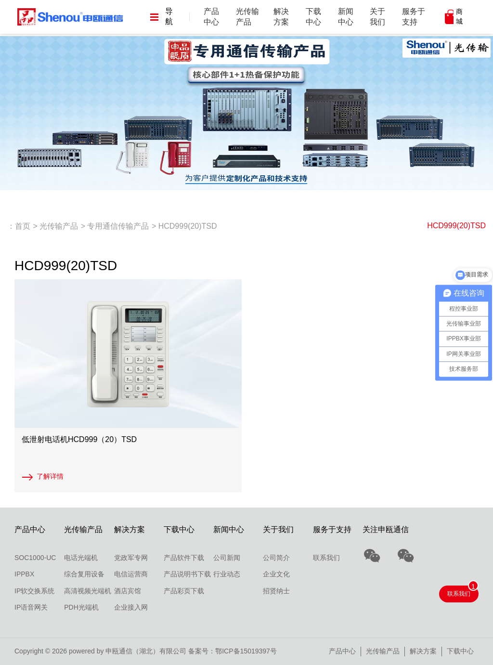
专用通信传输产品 (118, 226)
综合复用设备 (84, 574)
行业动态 (226, 574)
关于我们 (377, 16)
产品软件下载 (184, 557)
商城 (459, 16)
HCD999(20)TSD (456, 226)
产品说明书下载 (187, 574)
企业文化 (276, 574)
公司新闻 (226, 557)
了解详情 (50, 476)
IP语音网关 (31, 607)
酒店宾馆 (127, 591)
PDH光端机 (81, 607)
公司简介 (276, 557)
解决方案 (281, 16)
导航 (161, 16)
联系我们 (326, 557)
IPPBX (24, 574)
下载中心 (313, 16)
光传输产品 (247, 16)
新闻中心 (345, 16)
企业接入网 (131, 607)
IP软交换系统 (34, 591)
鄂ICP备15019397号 (246, 651)
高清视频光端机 (87, 591)
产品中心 (211, 16)
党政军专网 (131, 557)
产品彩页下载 (184, 591)
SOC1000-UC (35, 557)
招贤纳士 (276, 591)
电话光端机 (81, 557)
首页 (22, 226)
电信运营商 (131, 574)
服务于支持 (413, 16)
